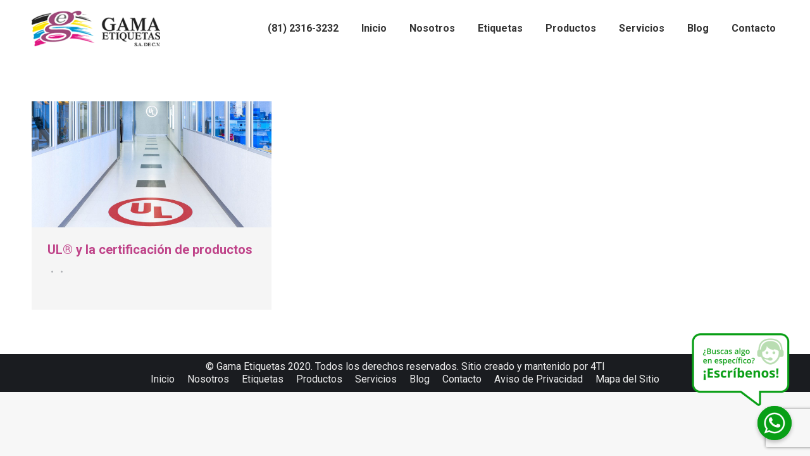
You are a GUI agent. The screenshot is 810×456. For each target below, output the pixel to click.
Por (60, 271)
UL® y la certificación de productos (149, 249)
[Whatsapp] (774, 423)
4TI (597, 366)
